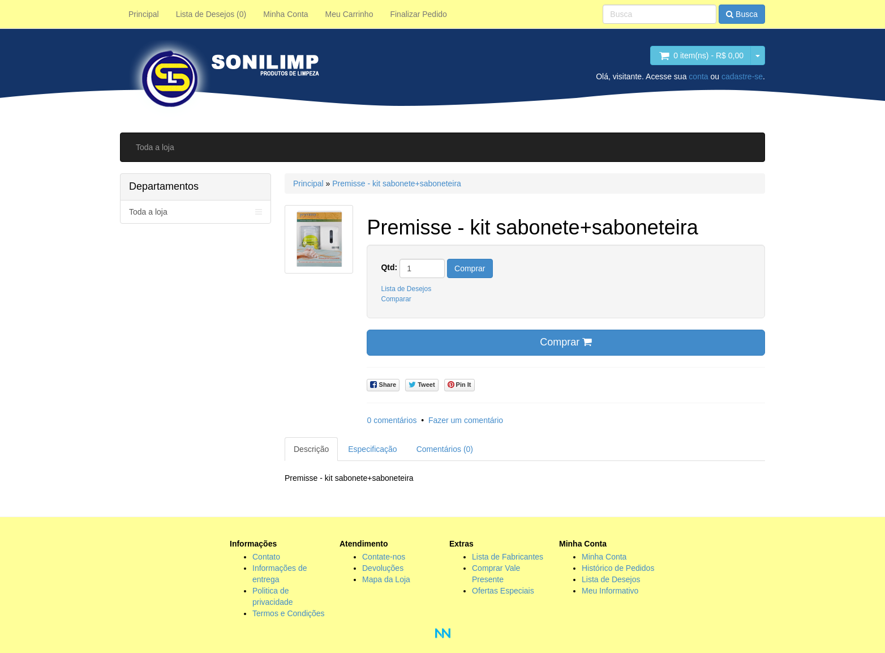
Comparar (396, 299)
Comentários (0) (444, 449)
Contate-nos (383, 556)
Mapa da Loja (386, 579)
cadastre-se (742, 76)
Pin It (459, 385)
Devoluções (382, 568)
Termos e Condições (288, 613)
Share (383, 385)
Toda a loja (155, 147)
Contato (266, 556)
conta (698, 76)
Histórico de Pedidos (618, 568)
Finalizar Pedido (418, 14)
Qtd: (389, 267)
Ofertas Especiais (503, 590)
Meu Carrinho (349, 14)
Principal (143, 14)
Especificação (372, 449)
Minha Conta (285, 14)
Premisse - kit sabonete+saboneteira (396, 183)
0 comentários (391, 420)
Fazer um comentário (465, 420)
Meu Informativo (610, 590)
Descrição (311, 449)
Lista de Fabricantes (507, 556)
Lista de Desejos (406, 289)
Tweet (422, 385)
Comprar (469, 268)
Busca (742, 14)
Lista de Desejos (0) (211, 14)
